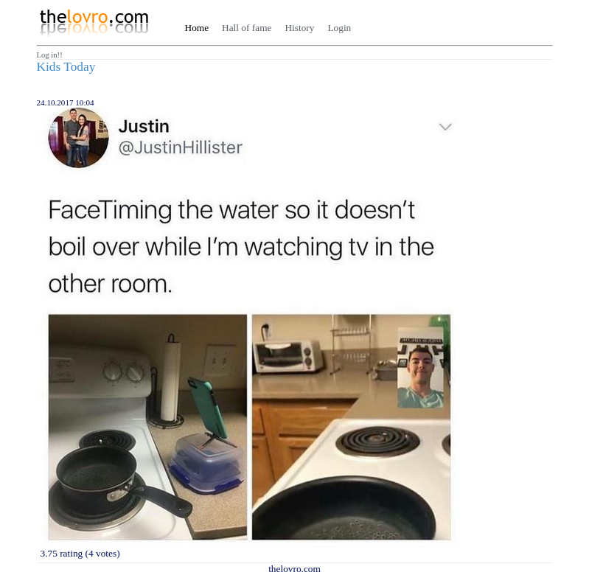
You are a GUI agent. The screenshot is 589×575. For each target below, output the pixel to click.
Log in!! (50, 55)
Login (339, 27)
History (299, 27)
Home (197, 27)
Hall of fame (246, 27)
